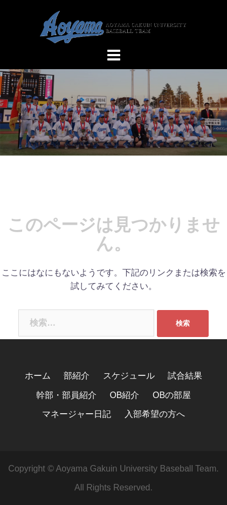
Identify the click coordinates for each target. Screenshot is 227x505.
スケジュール (129, 375)
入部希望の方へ (155, 414)
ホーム (38, 375)
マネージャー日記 (76, 414)
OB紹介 (124, 395)
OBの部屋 (172, 395)
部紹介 (77, 375)
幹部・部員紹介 (66, 395)
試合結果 (185, 375)
